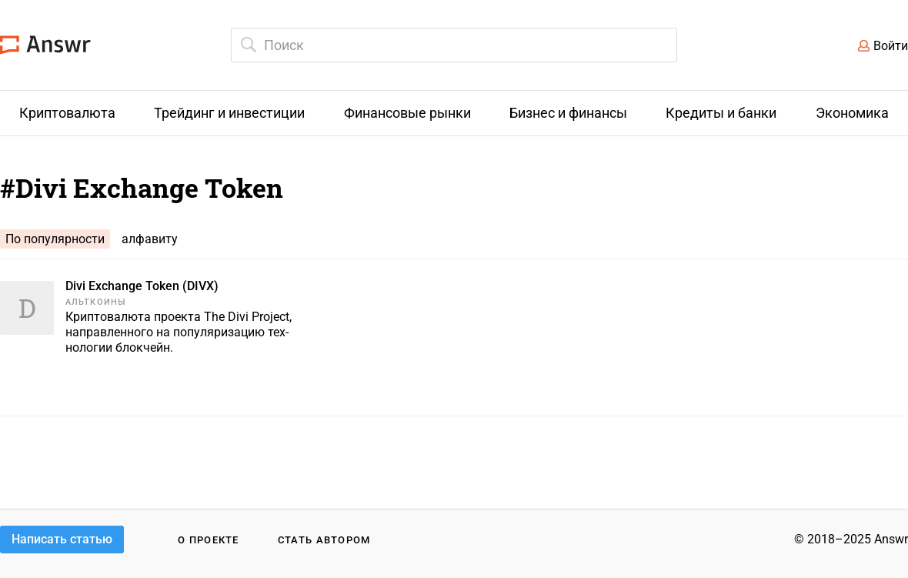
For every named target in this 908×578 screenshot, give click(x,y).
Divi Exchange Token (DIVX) (142, 286)
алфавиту (150, 239)
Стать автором (324, 540)
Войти (890, 45)
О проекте (208, 540)
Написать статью (62, 539)
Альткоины (95, 302)
